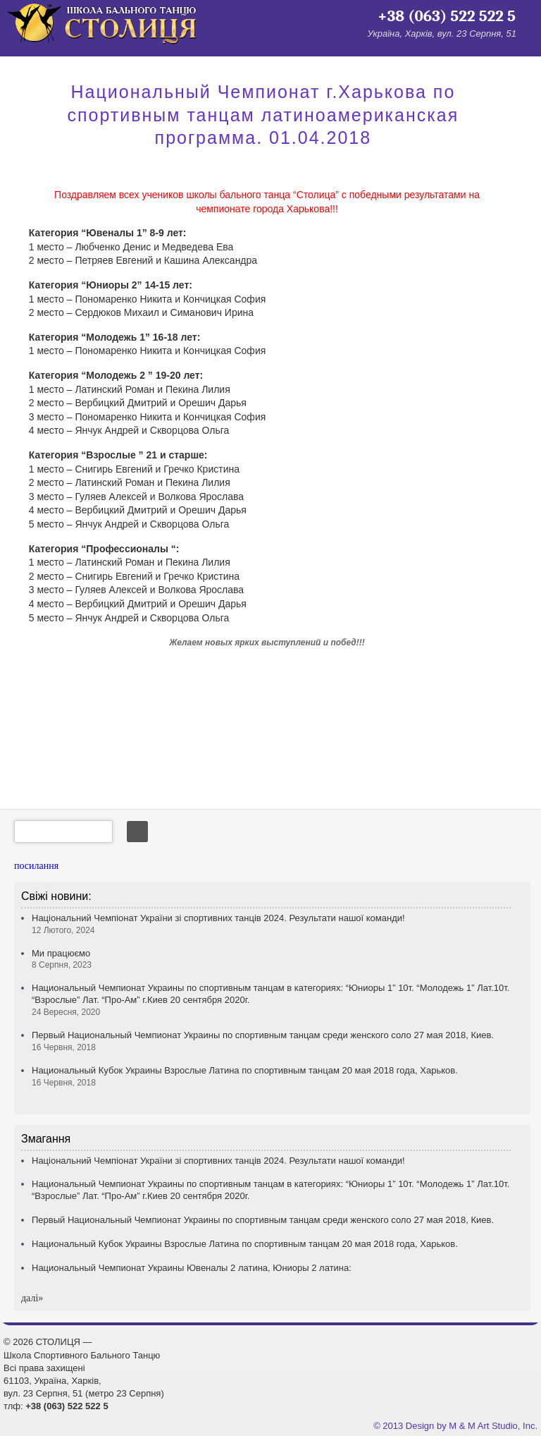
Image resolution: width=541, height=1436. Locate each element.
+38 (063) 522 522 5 (447, 16)
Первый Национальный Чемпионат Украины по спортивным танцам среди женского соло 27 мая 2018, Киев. (263, 1220)
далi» (32, 1298)
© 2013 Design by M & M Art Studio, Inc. (455, 1425)
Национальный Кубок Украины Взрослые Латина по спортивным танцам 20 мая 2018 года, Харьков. (245, 1244)
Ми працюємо (62, 959)
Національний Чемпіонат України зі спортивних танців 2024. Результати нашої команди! (218, 1160)
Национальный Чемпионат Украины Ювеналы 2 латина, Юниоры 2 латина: (192, 1267)
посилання (36, 865)
